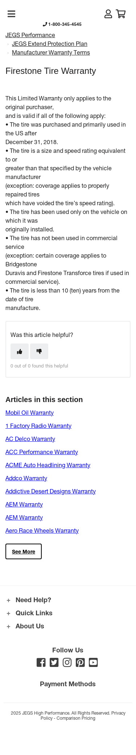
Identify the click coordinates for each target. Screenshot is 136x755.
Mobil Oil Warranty (29, 412)
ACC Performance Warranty (41, 451)
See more (23, 551)
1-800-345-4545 (62, 24)
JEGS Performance (30, 34)
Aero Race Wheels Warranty (42, 530)
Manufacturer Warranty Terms (51, 52)
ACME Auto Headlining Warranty (47, 464)
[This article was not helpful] (39, 351)
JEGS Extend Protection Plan (49, 43)
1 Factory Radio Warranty (38, 425)
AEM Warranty (24, 504)
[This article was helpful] (20, 351)
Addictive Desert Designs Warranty (50, 491)
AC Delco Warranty (30, 438)
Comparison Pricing (76, 717)
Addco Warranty (26, 477)
